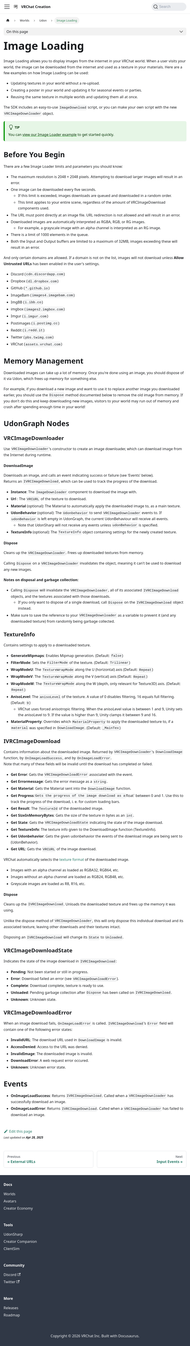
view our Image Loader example (49, 134)
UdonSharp (13, 1234)
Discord (12, 1274)
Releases (11, 1307)
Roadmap (12, 1315)
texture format (71, 859)
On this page (17, 31)
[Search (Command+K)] (169, 7)
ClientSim (12, 1248)
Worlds (9, 1193)
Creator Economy (18, 1208)
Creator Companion (20, 1241)
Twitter (12, 1281)
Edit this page (18, 1131)
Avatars (10, 1201)
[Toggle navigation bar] (7, 6)
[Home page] (8, 20)
